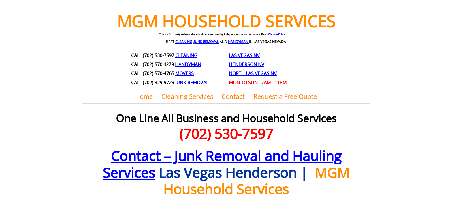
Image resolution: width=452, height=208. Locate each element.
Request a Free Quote (285, 96)
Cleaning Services (187, 96)
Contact (233, 96)
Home (144, 96)
